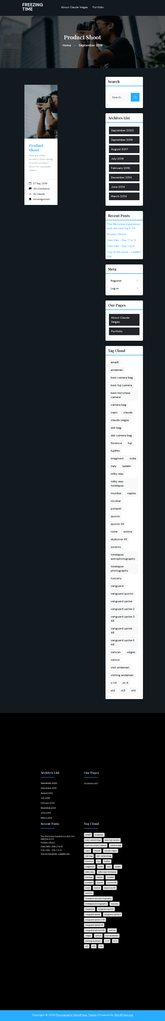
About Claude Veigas (74, 6)
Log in (115, 288)
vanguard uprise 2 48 (123, 619)
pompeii (116, 508)
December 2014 (121, 177)
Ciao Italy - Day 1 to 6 (120, 246)
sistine (127, 531)
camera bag (118, 405)
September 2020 (122, 130)
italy (113, 466)
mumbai (116, 493)
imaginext (117, 458)
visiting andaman (122, 675)
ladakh (126, 466)
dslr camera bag (121, 435)
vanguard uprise (121, 601)
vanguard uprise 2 (123, 609)
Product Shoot (37, 147)
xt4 (133, 690)
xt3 (123, 690)
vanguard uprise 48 (121, 630)
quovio (115, 516)
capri (114, 412)
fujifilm (115, 451)
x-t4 (114, 683)
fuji (130, 443)
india (133, 458)
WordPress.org (123, 1012)
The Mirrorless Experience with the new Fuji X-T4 (67, 846)
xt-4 (125, 683)
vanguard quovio (122, 593)
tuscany (116, 578)
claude (127, 412)
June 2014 (118, 187)
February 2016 (120, 168)
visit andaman (120, 667)
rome (114, 531)
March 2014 (119, 196)
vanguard (117, 586)
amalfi (115, 362)
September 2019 (122, 140)
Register (116, 281)
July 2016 (117, 158)
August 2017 (119, 149)
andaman (117, 370)
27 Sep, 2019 (38, 176)
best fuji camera (121, 385)
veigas (131, 652)
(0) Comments (39, 181)
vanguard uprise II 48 (122, 642)
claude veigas (120, 420)
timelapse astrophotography (123, 557)
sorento (116, 547)
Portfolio (98, 6)
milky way (117, 474)
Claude (40, 185)
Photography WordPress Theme (76, 1012)
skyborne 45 (119, 539)
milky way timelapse (117, 483)
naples (131, 493)
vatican (116, 652)
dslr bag (116, 428)
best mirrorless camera (120, 395)
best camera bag (122, 377)
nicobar (116, 501)
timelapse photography (119, 568)
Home (67, 45)
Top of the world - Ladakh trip (66, 856)
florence (116, 443)
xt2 (113, 690)
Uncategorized (41, 189)
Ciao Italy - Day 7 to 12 (121, 240)
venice (115, 660)
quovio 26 (117, 524)
